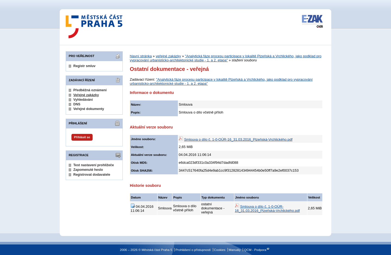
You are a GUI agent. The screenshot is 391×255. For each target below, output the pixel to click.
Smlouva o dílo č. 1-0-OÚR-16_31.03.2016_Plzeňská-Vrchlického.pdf (238, 139)
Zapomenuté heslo (88, 170)
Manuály (235, 249)
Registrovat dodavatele (91, 175)
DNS (76, 104)
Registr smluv (84, 66)
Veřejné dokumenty (88, 109)
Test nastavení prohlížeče (93, 165)
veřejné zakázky (168, 56)
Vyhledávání (83, 100)
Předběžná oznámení (90, 90)
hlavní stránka (141, 56)
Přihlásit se (82, 137)
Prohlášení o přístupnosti (192, 249)
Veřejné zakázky (86, 95)
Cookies (219, 249)
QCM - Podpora (255, 249)
